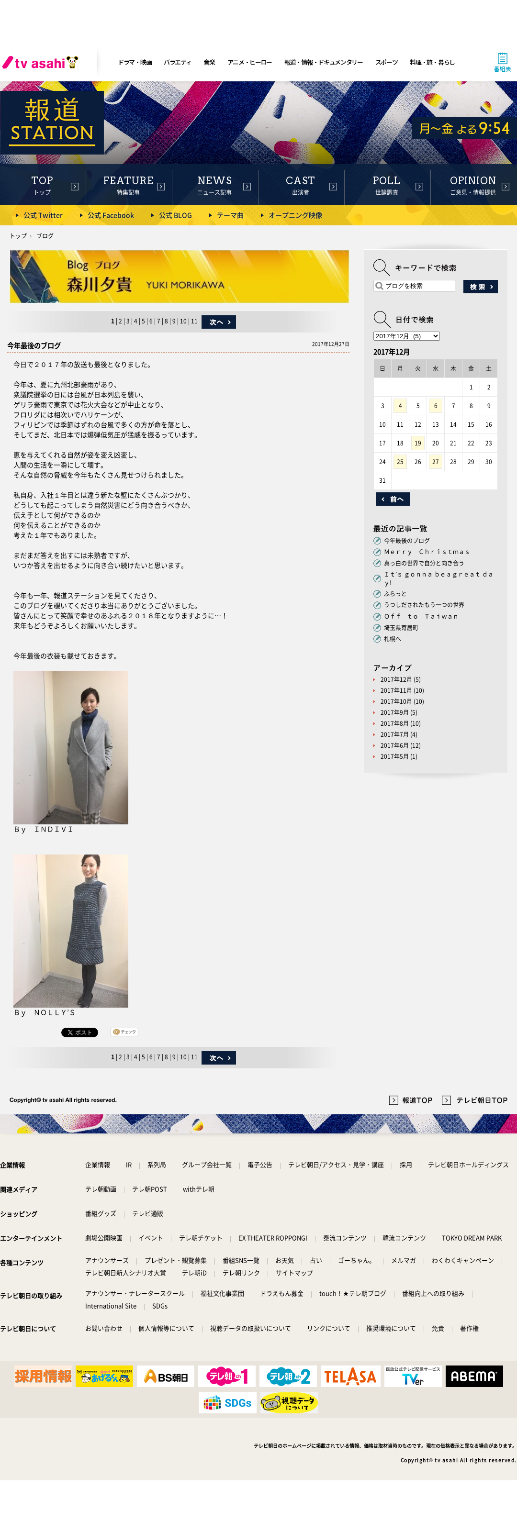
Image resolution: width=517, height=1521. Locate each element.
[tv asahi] (42, 62)
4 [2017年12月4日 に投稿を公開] (400, 406)
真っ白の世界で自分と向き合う (424, 563)
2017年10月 (396, 701)
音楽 (208, 62)
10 (183, 321)
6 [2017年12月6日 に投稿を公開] (436, 406)
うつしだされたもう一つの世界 (427, 605)
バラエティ (177, 62)
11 (194, 321)
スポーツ (386, 62)
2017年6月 (395, 745)
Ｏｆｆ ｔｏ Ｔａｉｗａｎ (421, 616)
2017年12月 (396, 679)
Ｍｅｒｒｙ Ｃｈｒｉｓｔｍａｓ (427, 552)
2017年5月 (395, 756)
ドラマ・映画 (134, 62)
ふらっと (395, 594)
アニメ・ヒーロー (249, 62)
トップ (18, 236)
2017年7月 (395, 734)
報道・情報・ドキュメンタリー (323, 62)
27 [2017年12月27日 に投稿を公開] (435, 462)
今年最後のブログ (407, 541)
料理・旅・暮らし (432, 62)
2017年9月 (395, 712)
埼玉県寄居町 (401, 628)
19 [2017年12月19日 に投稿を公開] (418, 443)
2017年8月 (395, 723)
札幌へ (392, 639)
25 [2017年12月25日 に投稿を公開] (400, 462)
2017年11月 (396, 690)
